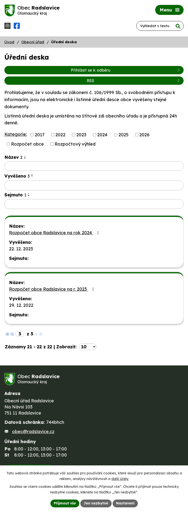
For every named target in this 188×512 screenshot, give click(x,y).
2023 (81, 135)
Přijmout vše (65, 503)
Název (13, 157)
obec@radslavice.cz (33, 431)
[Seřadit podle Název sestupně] (25, 158)
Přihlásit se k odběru (126, 70)
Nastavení (125, 503)
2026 (144, 135)
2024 (102, 135)
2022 (60, 135)
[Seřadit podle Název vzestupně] (25, 156)
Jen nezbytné (96, 503)
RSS (134, 80)
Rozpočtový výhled (75, 144)
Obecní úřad (32, 42)
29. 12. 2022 (21, 305)
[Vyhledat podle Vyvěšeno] (94, 185)
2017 (40, 135)
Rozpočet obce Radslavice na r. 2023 (52, 289)
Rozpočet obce (27, 144)
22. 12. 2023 (21, 249)
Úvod (9, 42)
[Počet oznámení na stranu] (87, 346)
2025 (123, 135)
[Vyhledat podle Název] (94, 166)
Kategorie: (15, 134)
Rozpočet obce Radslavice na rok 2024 (55, 232)
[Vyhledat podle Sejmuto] (94, 204)
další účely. (120, 479)
